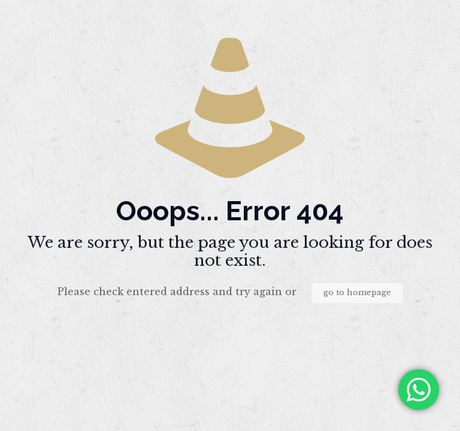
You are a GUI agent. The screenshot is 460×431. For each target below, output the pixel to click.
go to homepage (357, 292)
